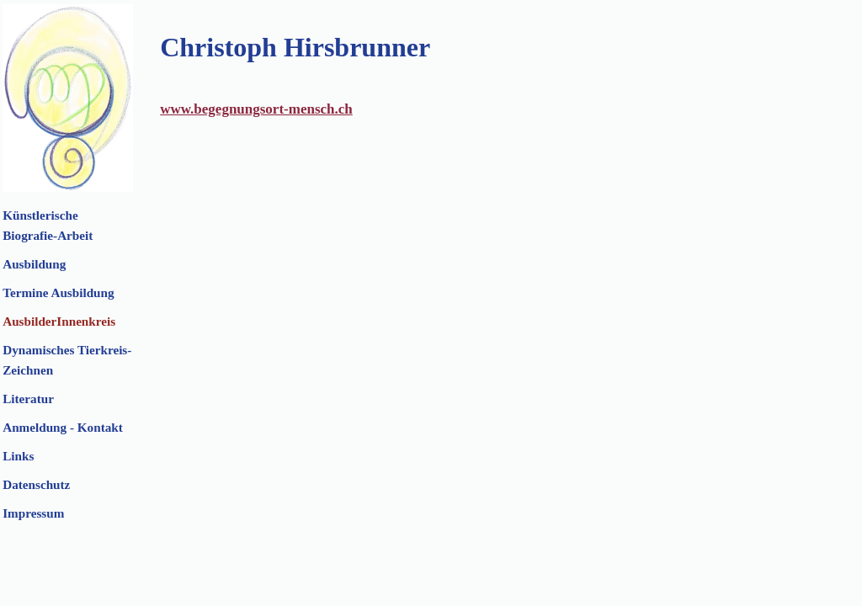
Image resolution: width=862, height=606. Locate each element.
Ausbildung (34, 264)
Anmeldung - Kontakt (63, 427)
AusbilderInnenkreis (59, 321)
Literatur (28, 398)
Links (18, 456)
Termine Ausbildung (58, 292)
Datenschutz (36, 484)
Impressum (33, 513)
